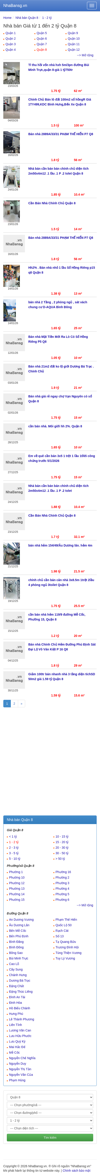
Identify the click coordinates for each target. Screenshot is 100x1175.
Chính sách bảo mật (77, 1170)
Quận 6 (42, 38)
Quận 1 (11, 33)
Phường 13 (17, 888)
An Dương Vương (21, 919)
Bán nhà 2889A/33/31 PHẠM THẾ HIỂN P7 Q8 (60, 134)
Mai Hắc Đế (17, 1047)
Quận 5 (42, 33)
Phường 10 (17, 877)
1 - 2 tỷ (47, 17)
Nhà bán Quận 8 (26, 17)
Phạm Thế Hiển (66, 919)
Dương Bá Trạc (19, 980)
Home (7, 17)
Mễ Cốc (14, 1052)
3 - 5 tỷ (14, 853)
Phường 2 (62, 877)
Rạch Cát (62, 930)
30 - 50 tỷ (62, 853)
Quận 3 (11, 44)
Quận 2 (11, 38)
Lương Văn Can (20, 1030)
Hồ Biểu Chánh (19, 1008)
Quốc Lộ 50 (64, 925)
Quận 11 (74, 44)
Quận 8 (42, 49)
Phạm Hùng (17, 1080)
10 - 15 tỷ (62, 836)
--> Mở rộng (85, 55)
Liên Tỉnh (15, 1025)
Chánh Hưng (18, 975)
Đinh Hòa (15, 1002)
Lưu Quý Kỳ (17, 1041)
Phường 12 (17, 883)
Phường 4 (62, 888)
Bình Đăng (16, 942)
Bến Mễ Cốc (17, 930)
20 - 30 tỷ (62, 847)
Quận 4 (11, 49)
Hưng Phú (16, 1013)
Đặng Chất (16, 986)
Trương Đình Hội (67, 947)
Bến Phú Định (18, 936)
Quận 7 (42, 44)
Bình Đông (16, 947)
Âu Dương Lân (19, 925)
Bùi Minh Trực (18, 958)
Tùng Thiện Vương (69, 953)
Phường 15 (17, 899)
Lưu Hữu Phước (20, 1036)
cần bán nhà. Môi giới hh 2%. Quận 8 (55, 426)
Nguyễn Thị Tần (20, 1069)
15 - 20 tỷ (62, 842)
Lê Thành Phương (21, 1019)
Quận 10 (74, 38)
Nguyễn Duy (17, 1063)
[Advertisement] (50, 763)
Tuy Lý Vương (65, 958)
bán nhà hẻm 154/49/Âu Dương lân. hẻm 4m (60, 545)
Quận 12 (74, 49)
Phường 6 (62, 899)
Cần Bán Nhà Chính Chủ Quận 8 (51, 203)
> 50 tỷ (60, 858)
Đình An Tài (17, 997)
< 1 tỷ (13, 836)
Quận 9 (73, 33)
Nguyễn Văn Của (21, 1074)
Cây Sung (16, 969)
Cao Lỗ (14, 964)
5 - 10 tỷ (14, 858)
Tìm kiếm (50, 1137)
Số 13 (60, 936)
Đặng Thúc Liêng (21, 991)
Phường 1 (16, 872)
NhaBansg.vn (15, 5)
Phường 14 (17, 894)
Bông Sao (16, 953)
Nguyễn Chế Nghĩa (22, 1058)
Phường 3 (62, 883)
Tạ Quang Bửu (66, 942)
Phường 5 (62, 894)
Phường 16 (63, 872)
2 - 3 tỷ (14, 847)
